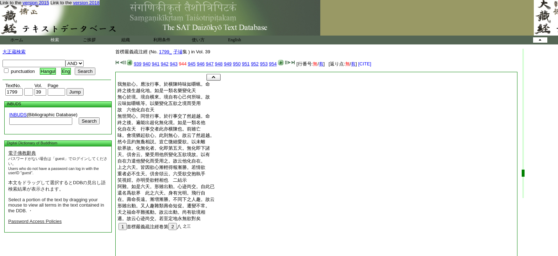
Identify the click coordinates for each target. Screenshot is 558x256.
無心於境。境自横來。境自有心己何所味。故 (163, 97)
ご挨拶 (89, 39)
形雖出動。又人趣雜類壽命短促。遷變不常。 (163, 205)
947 (210, 63)
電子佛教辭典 (22, 153)
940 (147, 63)
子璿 (178, 51)
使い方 (198, 39)
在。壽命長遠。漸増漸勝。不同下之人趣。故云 (166, 199)
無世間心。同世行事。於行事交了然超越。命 (163, 116)
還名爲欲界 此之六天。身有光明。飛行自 (161, 193)
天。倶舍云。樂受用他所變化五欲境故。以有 (163, 154)
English (234, 39)
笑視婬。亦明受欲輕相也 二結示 (152, 180)
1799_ (165, 51)
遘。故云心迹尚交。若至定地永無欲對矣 (159, 218)
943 (174, 63)
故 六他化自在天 (135, 109)
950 (237, 63)
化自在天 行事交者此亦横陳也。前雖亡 (159, 129)
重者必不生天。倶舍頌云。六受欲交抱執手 (161, 173)
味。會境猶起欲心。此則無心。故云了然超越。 (166, 135)
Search (88, 121)
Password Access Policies (35, 221)
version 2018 (86, 2)
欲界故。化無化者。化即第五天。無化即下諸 (163, 148)
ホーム (16, 39)
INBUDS (18, 114)
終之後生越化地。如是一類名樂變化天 (156, 90)
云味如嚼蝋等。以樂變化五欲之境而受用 (159, 103)
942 (165, 63)
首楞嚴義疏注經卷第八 (150, 226)
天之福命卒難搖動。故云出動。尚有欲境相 (161, 212)
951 (246, 63)
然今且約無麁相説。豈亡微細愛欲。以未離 (161, 141)
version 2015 (36, 2)
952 (255, 63)
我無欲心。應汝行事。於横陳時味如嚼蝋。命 (163, 84)
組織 (125, 39)
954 (273, 63)
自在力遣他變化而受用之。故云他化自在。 (161, 161)
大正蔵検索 (14, 51)
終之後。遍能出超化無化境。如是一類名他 (161, 122)
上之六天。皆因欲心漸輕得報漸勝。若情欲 (161, 167)
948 (219, 63)
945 (192, 63)
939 (138, 63)
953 (264, 63)
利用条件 (161, 39)
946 (201, 63)
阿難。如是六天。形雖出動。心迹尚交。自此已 (166, 186)
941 (156, 63)
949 (228, 63)
